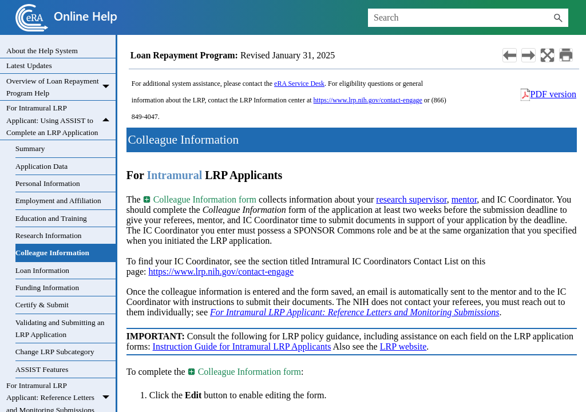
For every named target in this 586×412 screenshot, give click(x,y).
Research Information (48, 235)
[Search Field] (468, 18)
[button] (558, 18)
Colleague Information (52, 252)
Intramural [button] (175, 175)
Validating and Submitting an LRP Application (60, 328)
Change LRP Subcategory (54, 351)
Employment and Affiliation (58, 200)
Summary (30, 148)
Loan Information (42, 270)
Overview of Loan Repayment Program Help (61, 87)
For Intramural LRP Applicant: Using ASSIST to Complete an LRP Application (61, 120)
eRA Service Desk (299, 84)
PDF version (553, 94)
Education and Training (51, 218)
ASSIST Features (42, 369)
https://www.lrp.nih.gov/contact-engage (368, 100)
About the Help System (42, 50)
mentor (464, 199)
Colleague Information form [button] (200, 199)
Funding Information (47, 287)
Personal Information (47, 183)
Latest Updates (29, 65)
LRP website (403, 346)
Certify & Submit (42, 304)
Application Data (41, 166)
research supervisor (411, 199)
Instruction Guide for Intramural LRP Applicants (242, 346)
